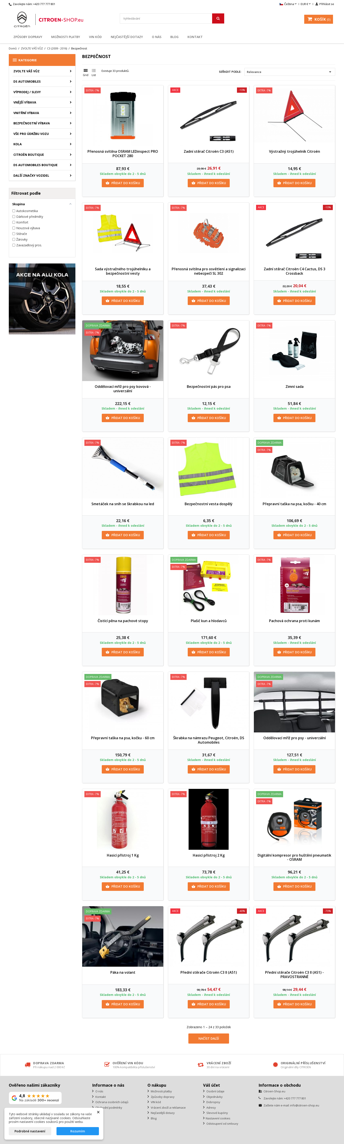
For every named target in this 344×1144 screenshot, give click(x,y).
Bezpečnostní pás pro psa (209, 386)
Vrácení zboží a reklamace (168, 1107)
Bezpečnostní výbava (31, 123)
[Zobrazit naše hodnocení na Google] (35, 1098)
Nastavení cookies (218, 1118)
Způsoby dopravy (27, 37)
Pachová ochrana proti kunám (294, 620)
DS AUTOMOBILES (27, 81)
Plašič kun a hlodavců (209, 620)
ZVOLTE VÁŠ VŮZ (26, 71)
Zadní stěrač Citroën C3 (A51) (209, 151)
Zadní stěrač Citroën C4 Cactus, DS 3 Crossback (294, 271)
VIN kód (95, 37)
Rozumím (77, 1131)
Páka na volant (122, 972)
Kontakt (195, 37)
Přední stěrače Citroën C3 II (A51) (208, 972)
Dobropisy (213, 1102)
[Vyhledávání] (172, 18)
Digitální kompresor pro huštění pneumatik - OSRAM (294, 857)
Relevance (290, 71)
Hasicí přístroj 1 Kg (123, 855)
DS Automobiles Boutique (35, 165)
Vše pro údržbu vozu (31, 134)
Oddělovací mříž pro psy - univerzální (294, 737)
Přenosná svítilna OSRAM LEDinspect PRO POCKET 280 (122, 153)
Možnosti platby (65, 37)
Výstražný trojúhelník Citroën (294, 151)
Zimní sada (295, 386)
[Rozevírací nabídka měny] (306, 4)
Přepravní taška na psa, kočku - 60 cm (123, 737)
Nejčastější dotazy (127, 37)
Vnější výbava (24, 102)
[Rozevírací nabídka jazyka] (288, 4)
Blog (174, 37)
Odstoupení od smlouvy (222, 1124)
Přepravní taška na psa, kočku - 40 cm (294, 503)
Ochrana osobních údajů (111, 1102)
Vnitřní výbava (26, 113)
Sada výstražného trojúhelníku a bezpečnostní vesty (123, 271)
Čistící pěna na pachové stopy (123, 620)
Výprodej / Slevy (27, 92)
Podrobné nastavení (30, 1131)
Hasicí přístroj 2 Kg (209, 855)
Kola (17, 144)
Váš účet (211, 1085)
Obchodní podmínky (108, 1107)
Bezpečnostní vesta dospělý (209, 503)
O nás (156, 37)
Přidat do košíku (123, 183)
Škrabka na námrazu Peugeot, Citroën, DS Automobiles (208, 740)
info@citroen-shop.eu (304, 1105)
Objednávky (214, 1097)
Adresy (211, 1107)
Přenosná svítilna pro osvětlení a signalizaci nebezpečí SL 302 (209, 271)
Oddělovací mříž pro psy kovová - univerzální (123, 388)
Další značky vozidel (31, 175)
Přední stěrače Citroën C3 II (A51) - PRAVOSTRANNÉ (294, 974)
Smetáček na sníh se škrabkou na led (122, 503)
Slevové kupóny (217, 1113)
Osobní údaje (215, 1091)
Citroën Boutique (28, 155)
